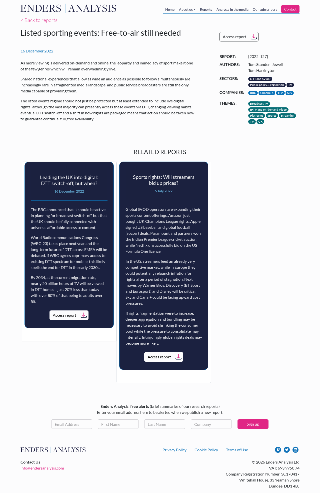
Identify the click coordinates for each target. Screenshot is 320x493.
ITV (280, 93)
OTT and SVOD (260, 79)
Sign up (253, 424)
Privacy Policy (174, 449)
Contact (290, 9)
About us (185, 9)
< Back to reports (39, 20)
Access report (234, 36)
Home (169, 9)
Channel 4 (267, 93)
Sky (289, 93)
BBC (253, 93)
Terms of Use (237, 449)
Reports (206, 9)
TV (290, 85)
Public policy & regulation (267, 85)
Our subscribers (265, 9)
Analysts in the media (232, 9)
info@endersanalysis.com (42, 468)
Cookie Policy (206, 449)
